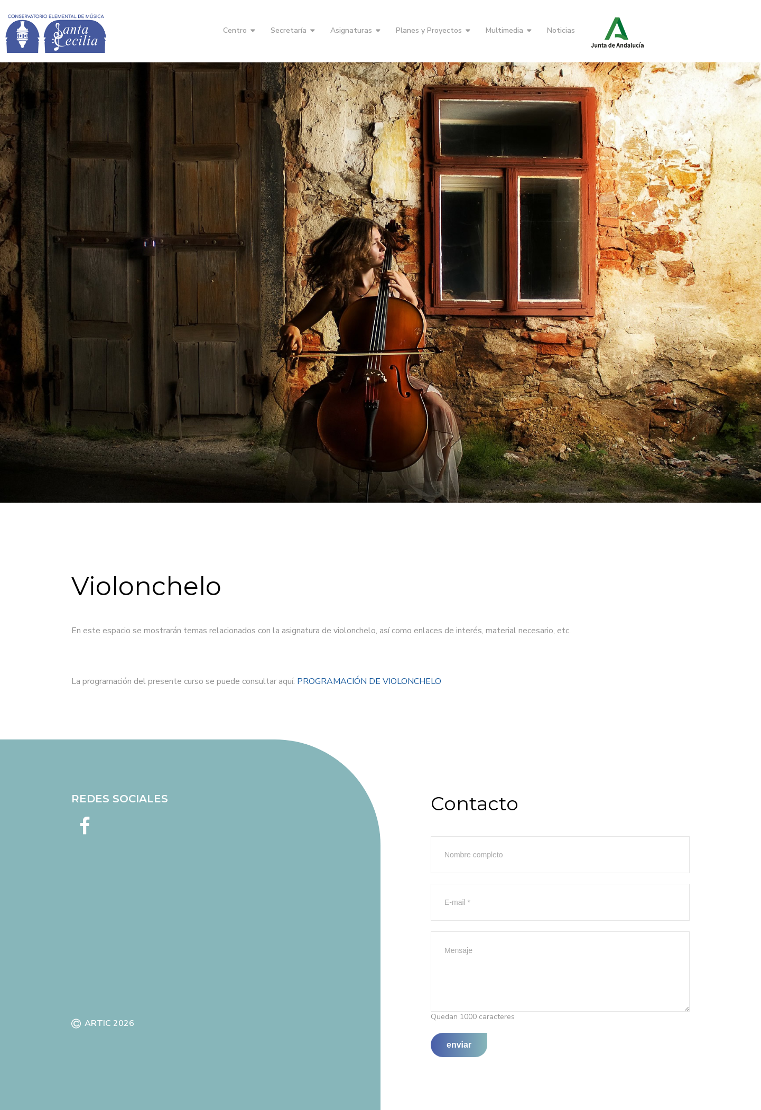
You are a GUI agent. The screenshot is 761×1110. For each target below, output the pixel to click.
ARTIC (98, 1023)
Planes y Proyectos (429, 30)
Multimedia (504, 30)
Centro (235, 30)
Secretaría (289, 30)
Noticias (561, 30)
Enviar (459, 1044)
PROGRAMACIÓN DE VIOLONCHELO (369, 681)
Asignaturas (351, 30)
